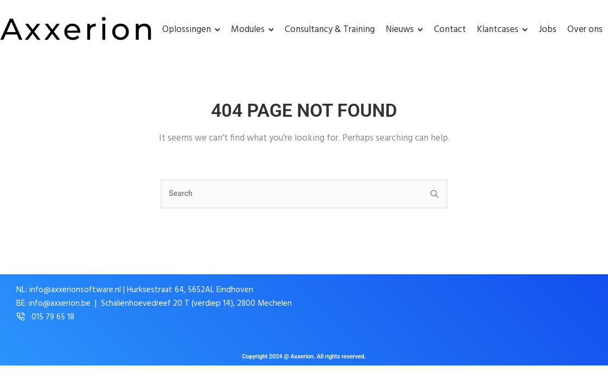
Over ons (585, 29)
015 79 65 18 (52, 317)
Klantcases (498, 29)
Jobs (547, 29)
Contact (450, 29)
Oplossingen (186, 29)
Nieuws (400, 29)
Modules (248, 29)
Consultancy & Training (330, 29)
